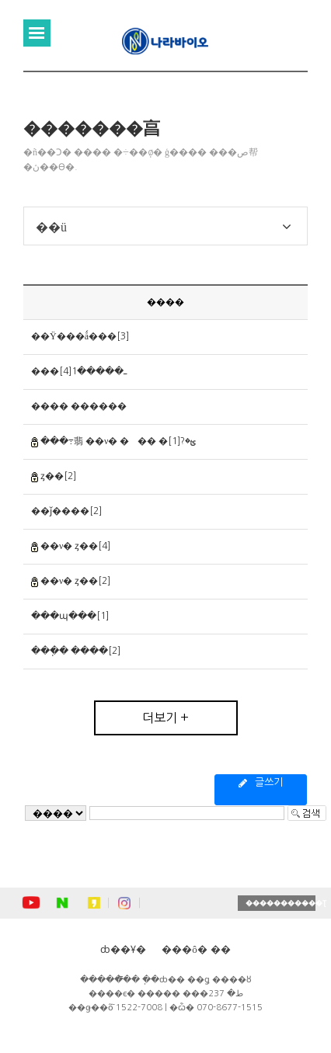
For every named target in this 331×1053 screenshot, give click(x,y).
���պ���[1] (70, 615)
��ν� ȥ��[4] (75, 546)
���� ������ (79, 406)
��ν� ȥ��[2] (75, 581)
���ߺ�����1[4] (79, 371)
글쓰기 (261, 782)
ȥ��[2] (58, 476)
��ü (51, 227)
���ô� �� (196, 949)
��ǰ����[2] (66, 511)
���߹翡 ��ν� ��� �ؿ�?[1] (118, 441)
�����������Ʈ (280, 902)
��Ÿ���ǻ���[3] (80, 336)
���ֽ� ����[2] (75, 650)
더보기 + (165, 717)
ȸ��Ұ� (123, 949)
